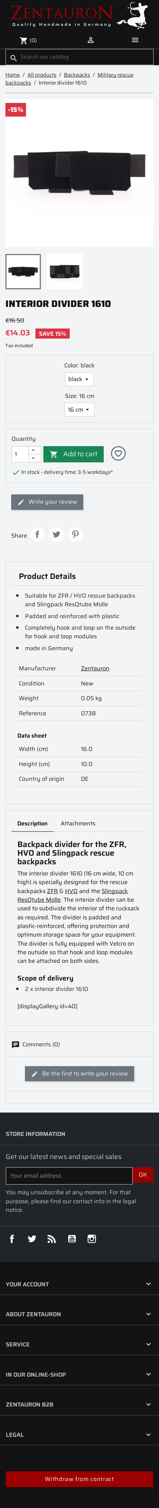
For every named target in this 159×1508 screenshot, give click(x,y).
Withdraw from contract (79, 1479)
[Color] (79, 379)
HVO (71, 891)
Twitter (32, 1239)
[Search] (79, 57)
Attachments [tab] (78, 823)
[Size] (79, 409)
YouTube (72, 1239)
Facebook (12, 1239)
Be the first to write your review (79, 1073)
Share (37, 534)
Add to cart (74, 453)
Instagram (92, 1239)
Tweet (56, 534)
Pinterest (75, 534)
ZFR (52, 891)
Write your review (47, 501)
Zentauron (95, 668)
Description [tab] (32, 823)
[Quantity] (20, 454)
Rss (51, 1239)
